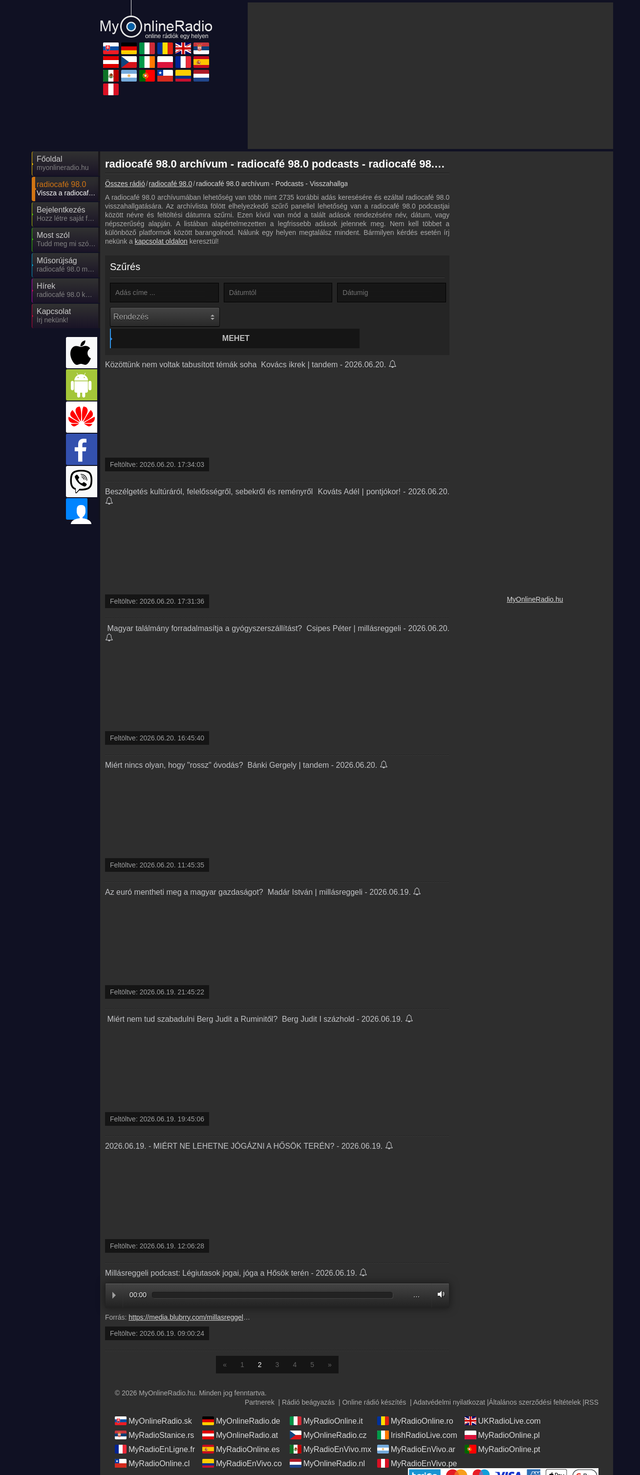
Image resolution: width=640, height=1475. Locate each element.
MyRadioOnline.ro (415, 1402)
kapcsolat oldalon (161, 241)
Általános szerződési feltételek (534, 1384)
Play (114, 1277)
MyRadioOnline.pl (502, 1416)
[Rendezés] (164, 317)
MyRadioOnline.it (326, 1402)
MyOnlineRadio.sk (153, 1402)
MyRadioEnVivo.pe (417, 1444)
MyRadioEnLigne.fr (155, 1430)
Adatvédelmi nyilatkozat (449, 1384)
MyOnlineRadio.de (241, 1402)
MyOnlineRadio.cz (328, 1416)
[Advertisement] (430, 75)
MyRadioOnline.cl (152, 1444)
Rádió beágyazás (308, 1384)
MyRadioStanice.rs (154, 1416)
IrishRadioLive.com (417, 1416)
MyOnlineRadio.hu (535, 599)
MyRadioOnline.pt (502, 1430)
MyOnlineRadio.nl (327, 1444)
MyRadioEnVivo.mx (330, 1430)
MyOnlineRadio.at (240, 1416)
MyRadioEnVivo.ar (416, 1430)
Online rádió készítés (374, 1384)
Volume (439, 1276)
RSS (591, 1384)
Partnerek (260, 1384)
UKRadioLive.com (503, 1402)
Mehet (279, 317)
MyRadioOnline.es (241, 1430)
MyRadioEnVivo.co (242, 1444)
